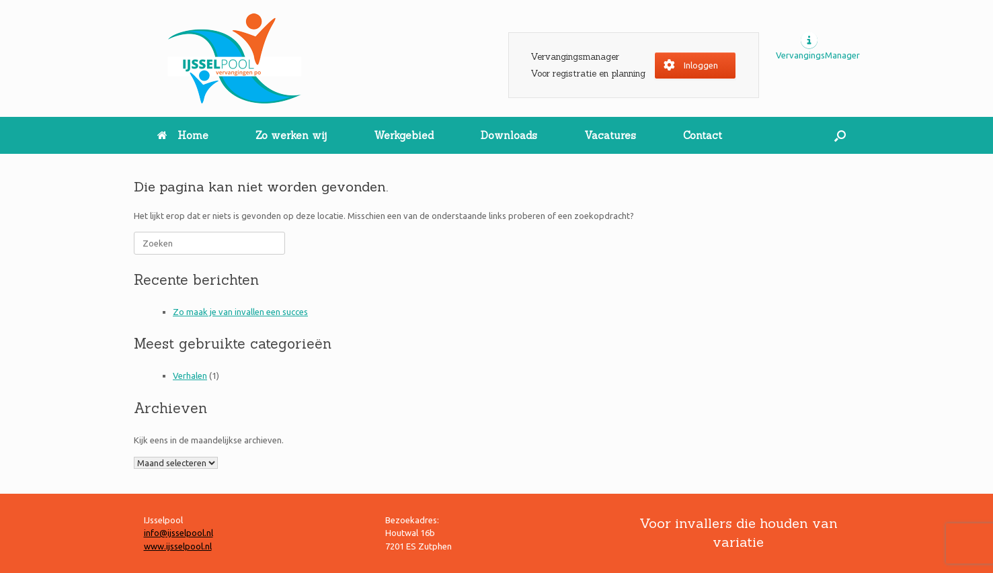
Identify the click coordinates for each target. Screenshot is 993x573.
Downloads (509, 135)
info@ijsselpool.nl (178, 532)
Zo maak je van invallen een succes (240, 311)
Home (182, 135)
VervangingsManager (818, 55)
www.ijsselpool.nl (178, 546)
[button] (840, 135)
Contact (702, 135)
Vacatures (610, 135)
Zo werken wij (291, 135)
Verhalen (190, 375)
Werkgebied (404, 135)
